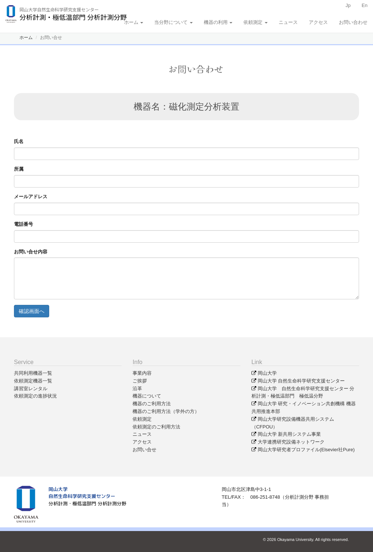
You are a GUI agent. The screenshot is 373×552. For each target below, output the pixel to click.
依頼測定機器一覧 (33, 381)
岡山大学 (267, 373)
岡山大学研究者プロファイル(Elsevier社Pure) (306, 449)
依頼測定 (142, 419)
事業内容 (142, 373)
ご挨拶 (140, 381)
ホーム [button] (134, 22)
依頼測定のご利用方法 (156, 427)
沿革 (137, 388)
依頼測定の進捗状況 (35, 396)
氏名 (18, 141)
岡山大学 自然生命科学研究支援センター (301, 381)
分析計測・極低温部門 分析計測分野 (87, 503)
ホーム (26, 37)
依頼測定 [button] (255, 22)
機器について (147, 396)
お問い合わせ (353, 22)
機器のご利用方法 (152, 403)
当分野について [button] (173, 22)
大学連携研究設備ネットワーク (291, 442)
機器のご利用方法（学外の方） (166, 411)
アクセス (318, 22)
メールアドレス (30, 196)
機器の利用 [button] (218, 22)
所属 (18, 169)
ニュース (288, 22)
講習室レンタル (30, 388)
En (364, 5)
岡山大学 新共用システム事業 (289, 434)
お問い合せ (144, 449)
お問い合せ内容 (30, 251)
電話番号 (23, 224)
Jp (348, 5)
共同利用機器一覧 (33, 373)
